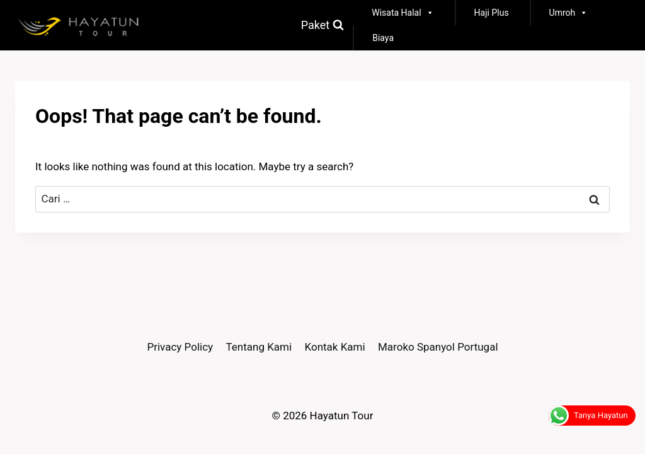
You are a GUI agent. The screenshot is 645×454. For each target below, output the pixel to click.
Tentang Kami (259, 346)
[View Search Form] (322, 25)
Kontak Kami (335, 346)
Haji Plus (491, 13)
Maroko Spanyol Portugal (438, 346)
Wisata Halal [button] (402, 12)
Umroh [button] (568, 12)
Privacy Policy (180, 346)
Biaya (383, 38)
